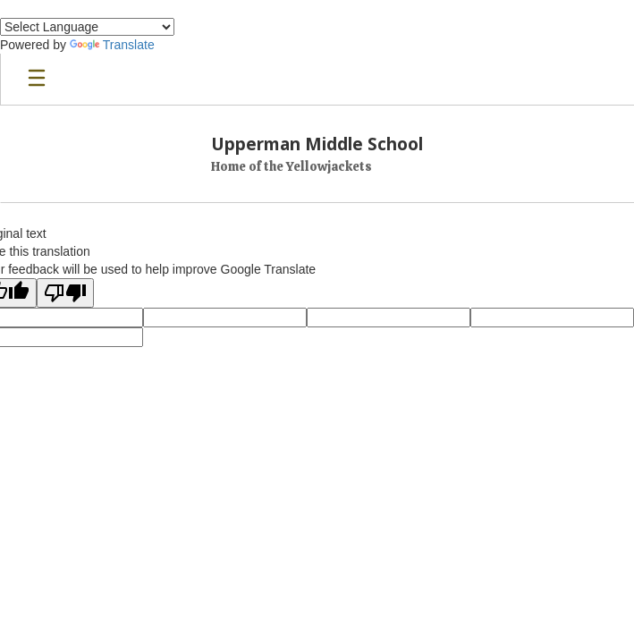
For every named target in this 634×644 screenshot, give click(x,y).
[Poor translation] (65, 293)
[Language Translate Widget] (87, 27)
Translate (112, 45)
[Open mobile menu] (36, 79)
